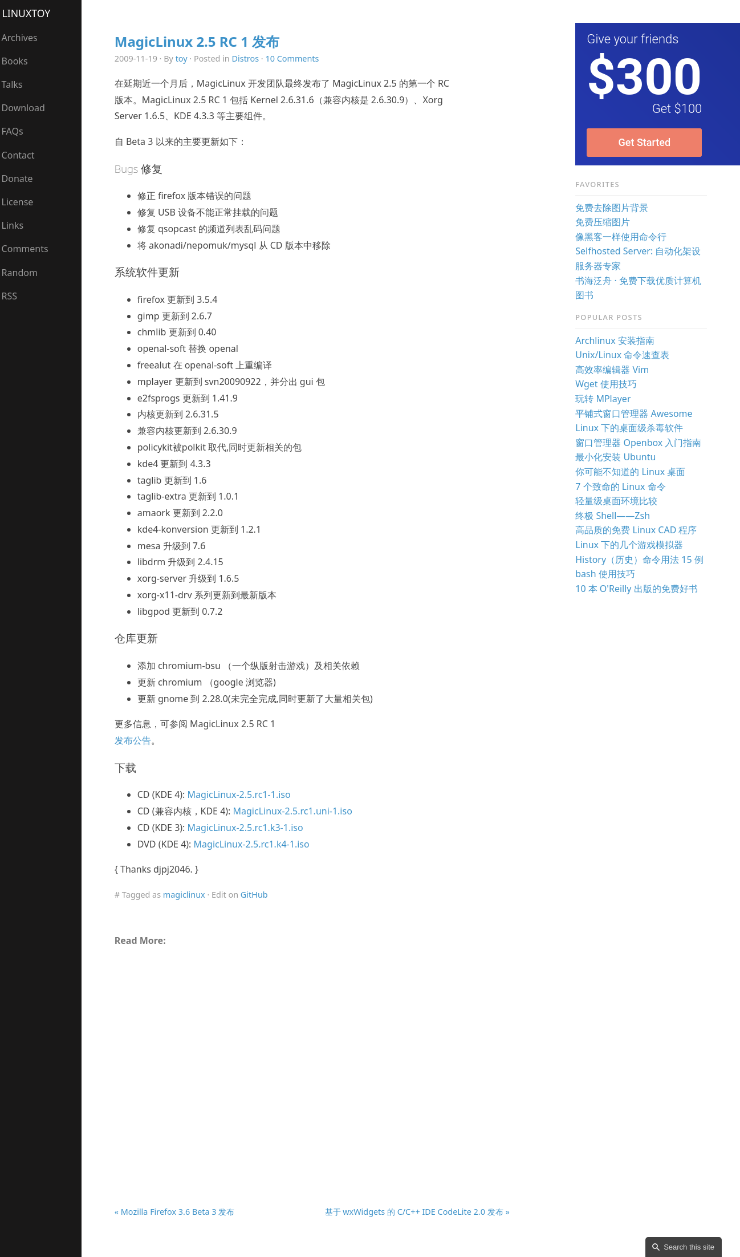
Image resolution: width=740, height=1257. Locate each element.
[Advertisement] (314, 1049)
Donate (21, 178)
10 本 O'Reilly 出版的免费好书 (637, 588)
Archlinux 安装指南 (616, 340)
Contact (22, 155)
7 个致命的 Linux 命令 (621, 486)
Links (17, 225)
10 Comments (296, 58)
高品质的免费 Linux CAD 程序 (637, 530)
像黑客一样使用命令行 (622, 236)
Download (27, 108)
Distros (249, 58)
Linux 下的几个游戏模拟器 (630, 544)
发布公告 (136, 740)
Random (24, 272)
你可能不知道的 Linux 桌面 (631, 471)
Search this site (689, 1247)
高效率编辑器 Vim (613, 369)
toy (185, 58)
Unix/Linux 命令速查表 (623, 354)
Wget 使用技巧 (607, 384)
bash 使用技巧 (606, 573)
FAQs (16, 131)
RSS (14, 296)
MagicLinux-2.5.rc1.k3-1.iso (249, 827)
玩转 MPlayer (604, 398)
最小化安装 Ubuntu (616, 457)
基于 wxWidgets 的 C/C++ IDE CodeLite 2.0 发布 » (418, 1211)
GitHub (257, 894)
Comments (29, 248)
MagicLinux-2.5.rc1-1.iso (242, 794)
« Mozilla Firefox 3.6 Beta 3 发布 (178, 1211)
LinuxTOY (30, 13)
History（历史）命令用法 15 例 (640, 559)
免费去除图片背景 (612, 207)
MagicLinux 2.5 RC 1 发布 (200, 41)
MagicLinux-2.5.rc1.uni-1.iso (296, 811)
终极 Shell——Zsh (613, 515)
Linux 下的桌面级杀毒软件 (630, 427)
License (22, 202)
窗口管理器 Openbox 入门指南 (639, 442)
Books (19, 61)
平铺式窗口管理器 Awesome (634, 413)
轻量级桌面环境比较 (617, 500)
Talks (16, 84)
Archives (24, 37)
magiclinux (187, 894)
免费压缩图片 (603, 222)
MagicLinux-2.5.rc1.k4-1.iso (255, 844)
